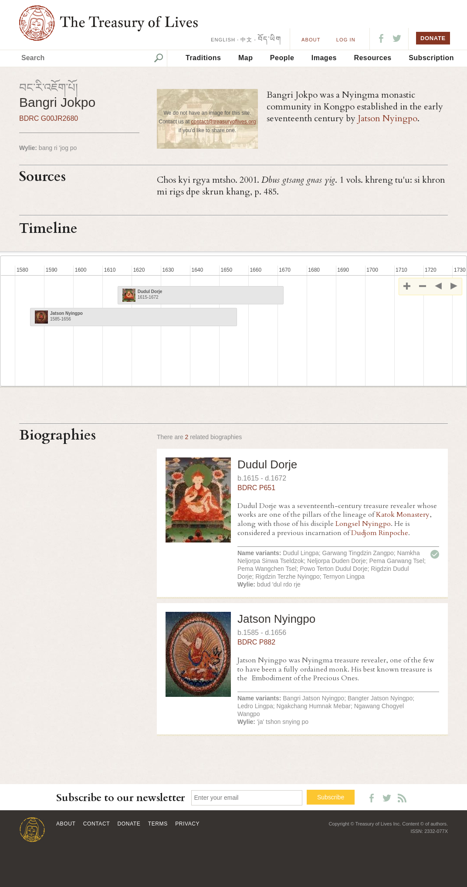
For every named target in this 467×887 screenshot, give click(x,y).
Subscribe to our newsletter (120, 798)
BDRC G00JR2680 (48, 118)
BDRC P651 (256, 487)
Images (324, 57)
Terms (158, 824)
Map (245, 57)
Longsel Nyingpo (363, 524)
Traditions (203, 57)
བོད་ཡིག (269, 39)
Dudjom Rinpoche (379, 533)
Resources (372, 57)
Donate (129, 824)
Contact (96, 824)
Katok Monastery (403, 514)
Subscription (431, 57)
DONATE (433, 38)
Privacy (187, 824)
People (282, 57)
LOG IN (345, 39)
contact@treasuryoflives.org (223, 122)
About (310, 39)
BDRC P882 (256, 642)
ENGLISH (223, 39)
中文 (246, 40)
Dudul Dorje (267, 464)
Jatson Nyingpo (387, 118)
